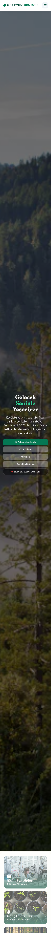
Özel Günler (25, 449)
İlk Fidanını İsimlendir (25, 442)
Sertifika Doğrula (25, 463)
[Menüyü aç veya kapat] (45, 5)
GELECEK (20, 5)
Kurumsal (25, 456)
